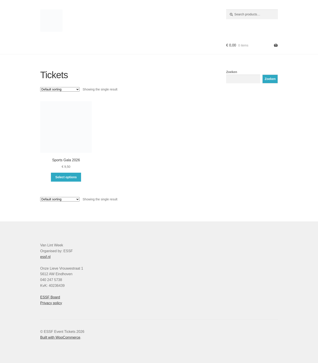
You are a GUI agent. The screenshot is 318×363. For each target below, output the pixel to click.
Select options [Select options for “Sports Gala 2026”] (66, 177)
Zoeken (231, 72)
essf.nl (45, 257)
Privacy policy (51, 303)
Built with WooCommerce (60, 337)
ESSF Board (50, 297)
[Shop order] (60, 89)
